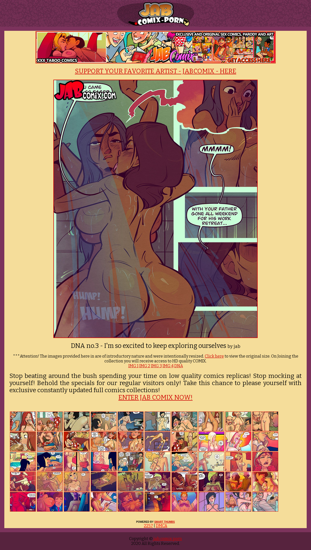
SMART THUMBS (164, 521)
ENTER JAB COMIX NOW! (155, 397)
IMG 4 (168, 365)
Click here (214, 356)
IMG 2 (144, 365)
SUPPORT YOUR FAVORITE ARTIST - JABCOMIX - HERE (155, 71)
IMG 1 (133, 365)
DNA (178, 365)
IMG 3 (156, 365)
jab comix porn (167, 538)
